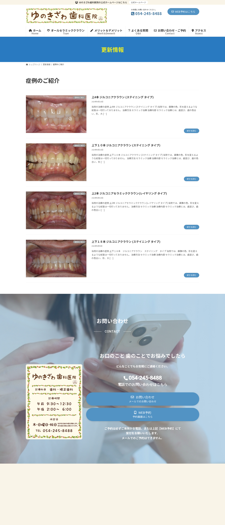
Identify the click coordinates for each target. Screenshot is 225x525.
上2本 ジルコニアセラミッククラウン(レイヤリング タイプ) (129, 193)
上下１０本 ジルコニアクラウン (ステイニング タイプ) (126, 145)
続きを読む (191, 130)
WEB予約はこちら (183, 11)
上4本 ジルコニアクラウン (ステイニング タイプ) (123, 97)
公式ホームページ (138, 2)
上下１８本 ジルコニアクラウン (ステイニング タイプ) (126, 241)
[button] (142, 400)
